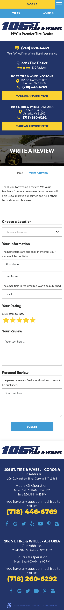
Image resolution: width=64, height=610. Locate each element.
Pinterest (49, 524)
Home (19, 173)
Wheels (48, 13)
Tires (16, 13)
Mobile (32, 4)
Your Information (16, 244)
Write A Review (38, 173)
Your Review (12, 331)
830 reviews (39, 67)
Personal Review (15, 372)
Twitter (23, 524)
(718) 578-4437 (35, 48)
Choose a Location (17, 221)
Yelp (32, 524)
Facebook (7, 524)
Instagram (57, 524)
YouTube (40, 524)
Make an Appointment (32, 96)
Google (15, 524)
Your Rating (11, 306)
